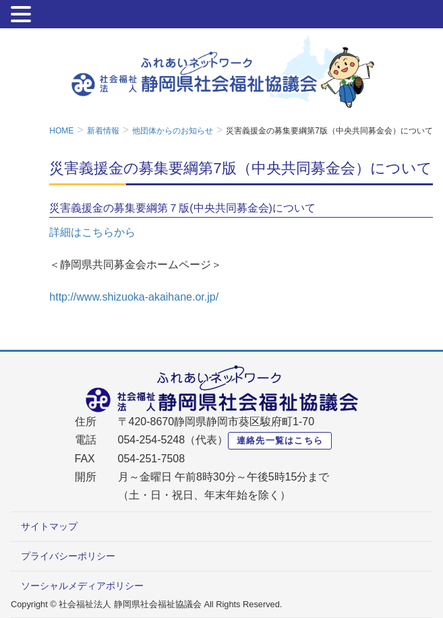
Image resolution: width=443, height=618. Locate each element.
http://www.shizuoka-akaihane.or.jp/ (133, 297)
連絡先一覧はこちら (280, 440)
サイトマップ (49, 526)
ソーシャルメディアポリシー (82, 585)
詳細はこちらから (92, 232)
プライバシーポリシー (68, 556)
